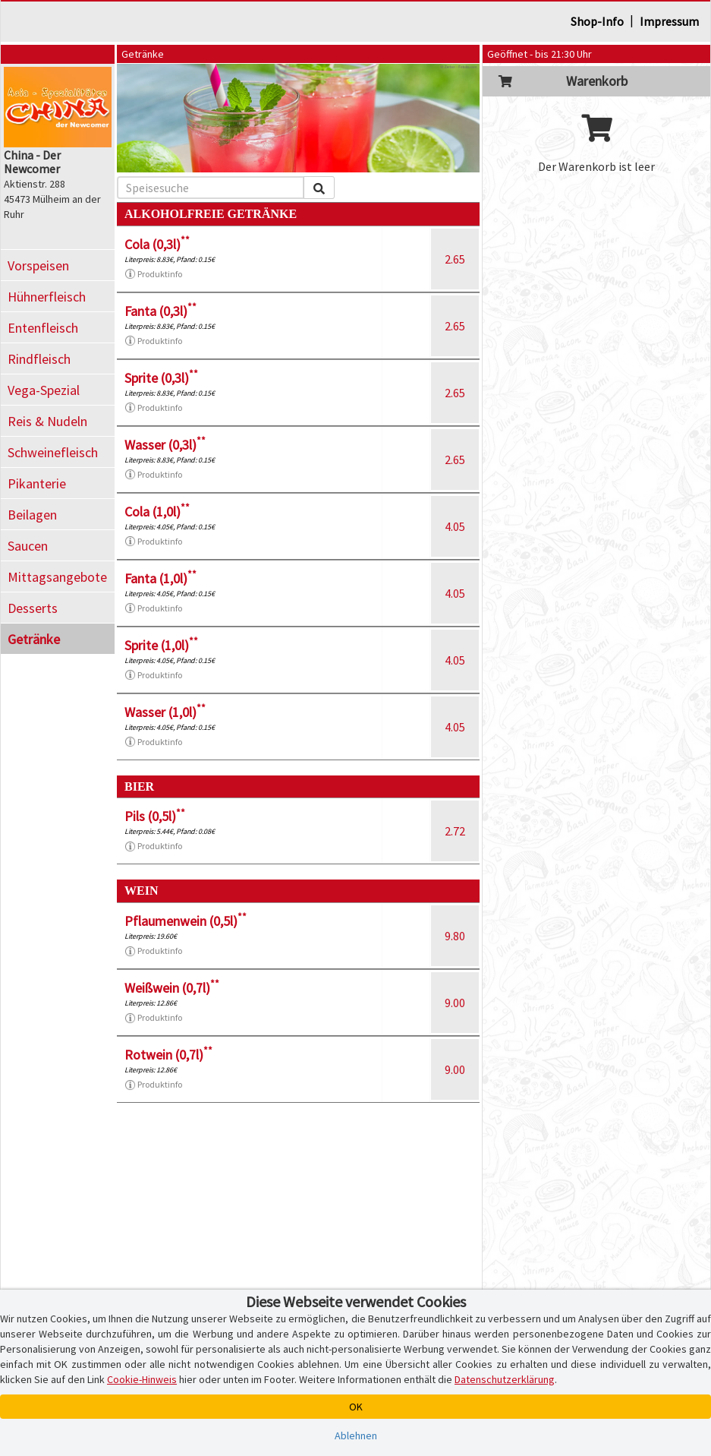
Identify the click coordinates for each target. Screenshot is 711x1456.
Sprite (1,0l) (161, 645)
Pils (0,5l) (154, 816)
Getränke (34, 639)
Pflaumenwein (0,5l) (185, 921)
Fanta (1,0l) (160, 578)
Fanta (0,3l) (160, 311)
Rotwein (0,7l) (168, 1054)
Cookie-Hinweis (142, 1379)
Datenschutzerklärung (505, 1379)
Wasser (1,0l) (165, 712)
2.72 (455, 831)
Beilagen (32, 514)
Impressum (669, 21)
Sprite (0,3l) (161, 378)
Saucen (28, 545)
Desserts (33, 608)
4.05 (455, 526)
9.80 (455, 935)
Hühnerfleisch (47, 296)
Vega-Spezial (44, 390)
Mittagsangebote (57, 577)
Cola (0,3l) (157, 244)
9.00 (455, 1002)
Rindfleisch (39, 359)
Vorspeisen (38, 265)
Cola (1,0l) (157, 511)
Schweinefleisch (53, 452)
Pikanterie (37, 483)
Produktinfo (153, 274)
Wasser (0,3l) (165, 444)
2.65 (455, 259)
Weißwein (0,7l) (171, 987)
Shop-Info (597, 21)
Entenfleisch (43, 327)
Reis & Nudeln (47, 421)
